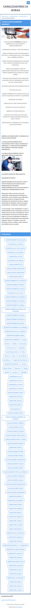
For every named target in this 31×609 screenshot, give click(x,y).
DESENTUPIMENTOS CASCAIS (15, 289)
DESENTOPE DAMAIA (15, 541)
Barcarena (23, 343)
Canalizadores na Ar (15, 376)
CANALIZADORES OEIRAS (15, 455)
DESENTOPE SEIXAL (15, 512)
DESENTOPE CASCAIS (15, 401)
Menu (28, 2)
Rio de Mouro (23, 356)
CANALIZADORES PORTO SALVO (15, 435)
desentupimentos (16, 409)
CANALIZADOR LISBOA (15, 276)
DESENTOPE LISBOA (15, 405)
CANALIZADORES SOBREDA (15, 423)
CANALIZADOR (13, 16)
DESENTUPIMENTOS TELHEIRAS (15, 297)
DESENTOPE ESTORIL (15, 396)
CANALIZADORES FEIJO (15, 427)
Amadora (15, 372)
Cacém (24, 339)
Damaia (7, 372)
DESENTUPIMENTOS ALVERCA (15, 301)
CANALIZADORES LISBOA (15, 468)
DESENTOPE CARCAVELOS (15, 578)
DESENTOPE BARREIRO (12, 339)
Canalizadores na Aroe (15, 380)
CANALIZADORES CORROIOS (15, 476)
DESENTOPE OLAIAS (15, 569)
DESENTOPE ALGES (15, 574)
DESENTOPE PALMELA (15, 508)
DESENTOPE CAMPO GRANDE (15, 549)
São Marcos (6, 360)
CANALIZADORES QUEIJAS (15, 443)
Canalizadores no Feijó (15, 256)
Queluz (26, 368)
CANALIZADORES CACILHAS (15, 431)
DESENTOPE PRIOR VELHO (15, 561)
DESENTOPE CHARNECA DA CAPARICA (15, 327)
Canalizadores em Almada (15, 260)
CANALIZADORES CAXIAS (15, 392)
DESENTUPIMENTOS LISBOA (15, 323)
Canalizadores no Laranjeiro (15, 252)
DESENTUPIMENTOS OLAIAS (15, 315)
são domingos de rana (12, 352)
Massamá (17, 368)
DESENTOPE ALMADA (15, 521)
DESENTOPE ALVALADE (15, 553)
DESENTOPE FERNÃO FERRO (15, 335)
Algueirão (22, 348)
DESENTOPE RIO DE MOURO (15, 533)
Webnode (20, 607)
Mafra (15, 343)
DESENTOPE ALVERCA (15, 590)
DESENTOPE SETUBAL (15, 504)
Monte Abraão (7, 368)
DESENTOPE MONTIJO (11, 364)
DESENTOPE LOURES (15, 557)
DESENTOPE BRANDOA (10, 545)
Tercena (24, 364)
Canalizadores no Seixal (15, 388)
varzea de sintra (11, 348)
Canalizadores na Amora (15, 384)
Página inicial (5, 16)
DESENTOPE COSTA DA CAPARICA (15, 331)
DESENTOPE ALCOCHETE (15, 500)
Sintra (14, 356)
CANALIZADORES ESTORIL (15, 451)
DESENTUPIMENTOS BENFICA (15, 319)
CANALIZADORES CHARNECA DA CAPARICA (15, 418)
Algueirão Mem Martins (20, 360)
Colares (7, 356)
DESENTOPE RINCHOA (15, 529)
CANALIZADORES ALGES (15, 488)
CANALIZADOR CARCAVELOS (15, 272)
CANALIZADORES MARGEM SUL (15, 484)
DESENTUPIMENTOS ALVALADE (15, 240)
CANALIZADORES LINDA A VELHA (15, 439)
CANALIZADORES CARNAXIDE (15, 492)
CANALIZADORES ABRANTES (15, 268)
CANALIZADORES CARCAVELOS (15, 459)
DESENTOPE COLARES (15, 525)
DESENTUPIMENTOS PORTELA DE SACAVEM (15, 310)
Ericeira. (7, 343)
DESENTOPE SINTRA (15, 447)
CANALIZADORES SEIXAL (15, 413)
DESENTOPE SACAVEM (15, 565)
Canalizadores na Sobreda (15, 244)
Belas (23, 352)
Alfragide (23, 372)
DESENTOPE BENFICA (15, 496)
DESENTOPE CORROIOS (15, 517)
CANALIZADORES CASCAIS (15, 464)
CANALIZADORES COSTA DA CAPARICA (15, 472)
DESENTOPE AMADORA (15, 537)
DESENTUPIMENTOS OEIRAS (15, 285)
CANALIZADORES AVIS (15, 264)
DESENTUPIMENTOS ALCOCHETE (15, 280)
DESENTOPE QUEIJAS (15, 586)
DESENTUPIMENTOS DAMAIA (15, 305)
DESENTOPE (24, 545)
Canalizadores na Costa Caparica (15, 248)
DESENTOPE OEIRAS (15, 582)
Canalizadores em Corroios (15, 293)
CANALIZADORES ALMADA (15, 480)
